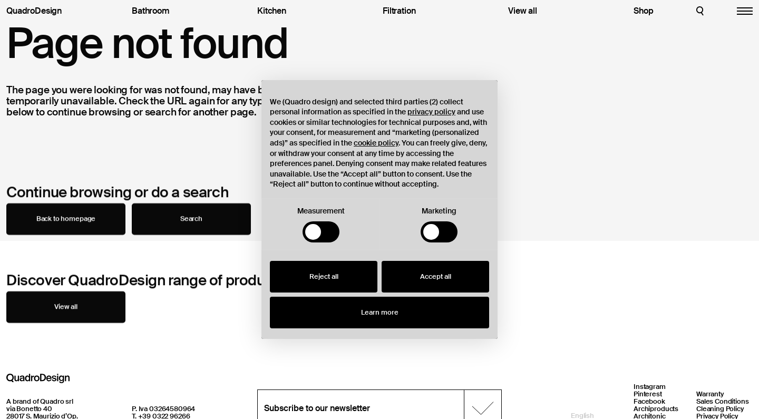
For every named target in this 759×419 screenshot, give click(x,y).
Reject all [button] (323, 276)
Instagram (650, 386)
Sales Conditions (722, 401)
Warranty (710, 393)
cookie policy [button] (376, 143)
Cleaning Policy (720, 408)
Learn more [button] (379, 312)
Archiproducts (656, 408)
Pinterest (648, 393)
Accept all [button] (435, 276)
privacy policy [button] (431, 111)
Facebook (649, 401)
